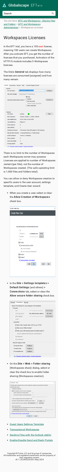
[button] (53, 13)
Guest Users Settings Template (27, 424)
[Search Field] (29, 13)
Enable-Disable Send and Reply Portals (31, 440)
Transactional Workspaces (24, 429)
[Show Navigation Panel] (54, 5)
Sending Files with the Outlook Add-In (30, 434)
